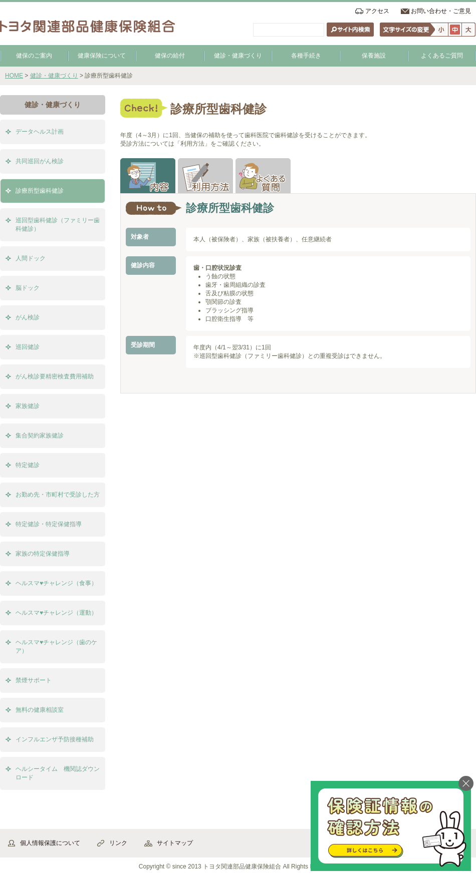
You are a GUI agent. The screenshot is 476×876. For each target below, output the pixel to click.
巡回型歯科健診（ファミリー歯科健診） (58, 224)
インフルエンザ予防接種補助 (55, 739)
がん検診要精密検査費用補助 (55, 376)
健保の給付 (170, 55)
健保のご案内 (34, 55)
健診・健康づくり (238, 55)
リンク (118, 842)
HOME (14, 75)
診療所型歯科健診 (40, 190)
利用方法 (205, 175)
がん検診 (28, 317)
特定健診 (28, 465)
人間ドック (31, 258)
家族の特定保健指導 (43, 553)
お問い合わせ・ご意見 (441, 11)
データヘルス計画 (40, 131)
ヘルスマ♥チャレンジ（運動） (56, 612)
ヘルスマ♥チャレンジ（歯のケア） (56, 646)
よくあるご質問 (442, 55)
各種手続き (306, 55)
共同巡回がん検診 (40, 161)
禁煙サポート (34, 680)
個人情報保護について (50, 842)
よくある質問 (263, 175)
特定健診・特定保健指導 (49, 524)
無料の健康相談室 (40, 709)
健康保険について (102, 55)
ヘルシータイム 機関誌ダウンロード (58, 773)
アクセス (377, 11)
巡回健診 (28, 346)
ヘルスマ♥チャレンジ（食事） (56, 583)
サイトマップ (175, 842)
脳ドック (28, 287)
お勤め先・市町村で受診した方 (58, 494)
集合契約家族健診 (40, 435)
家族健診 (28, 405)
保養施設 (374, 55)
